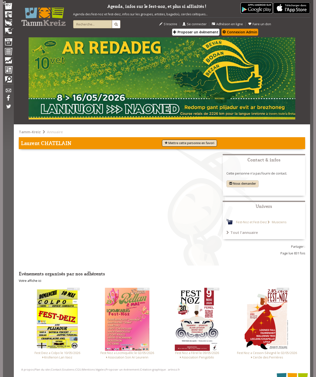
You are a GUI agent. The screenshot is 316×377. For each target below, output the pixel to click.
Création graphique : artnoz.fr (160, 369)
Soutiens (68, 369)
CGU (78, 369)
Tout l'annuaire (242, 232)
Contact (56, 369)
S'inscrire (168, 24)
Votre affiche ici (30, 281)
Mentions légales (93, 369)
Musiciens (278, 222)
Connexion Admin (239, 32)
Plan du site (42, 369)
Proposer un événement (122, 369)
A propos (27, 369)
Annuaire (55, 131)
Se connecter (194, 24)
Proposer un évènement (195, 32)
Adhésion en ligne (227, 24)
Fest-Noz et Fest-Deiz (251, 222)
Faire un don (259, 24)
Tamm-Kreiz (30, 131)
